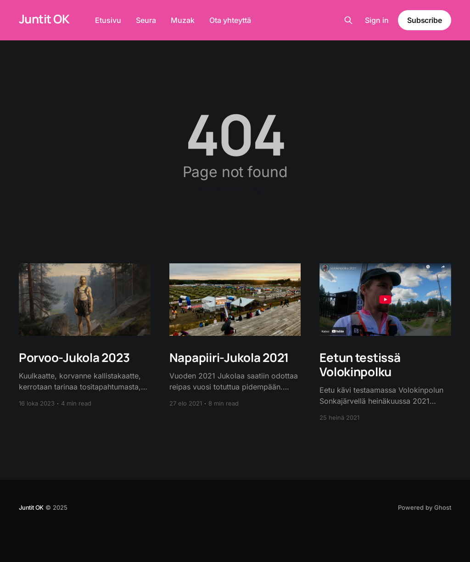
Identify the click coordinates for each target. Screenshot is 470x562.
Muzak (183, 20)
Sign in (377, 20)
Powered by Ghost (424, 507)
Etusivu (108, 20)
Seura (146, 20)
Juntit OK (44, 19)
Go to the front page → (235, 189)
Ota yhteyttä (230, 20)
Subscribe (424, 20)
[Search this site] (348, 20)
